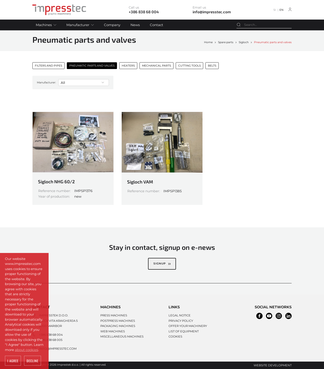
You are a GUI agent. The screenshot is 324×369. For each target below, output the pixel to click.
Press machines (113, 315)
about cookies (26, 350)
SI (274, 9)
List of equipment (184, 331)
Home (208, 42)
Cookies (175, 336)
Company (112, 25)
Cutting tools (189, 65)
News (135, 25)
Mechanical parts (156, 65)
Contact (156, 25)
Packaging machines (117, 326)
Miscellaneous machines (122, 336)
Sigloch (244, 42)
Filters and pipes (48, 65)
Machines (44, 25)
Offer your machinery (188, 326)
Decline (32, 360)
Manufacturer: (46, 82)
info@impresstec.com (57, 348)
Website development (273, 365)
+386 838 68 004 (51, 334)
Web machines (112, 331)
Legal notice (180, 315)
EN (281, 9)
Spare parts (225, 42)
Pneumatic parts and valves (273, 42)
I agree (12, 360)
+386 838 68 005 (50, 340)
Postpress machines (117, 320)
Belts (212, 65)
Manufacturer (77, 25)
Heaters (128, 65)
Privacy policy (181, 320)
